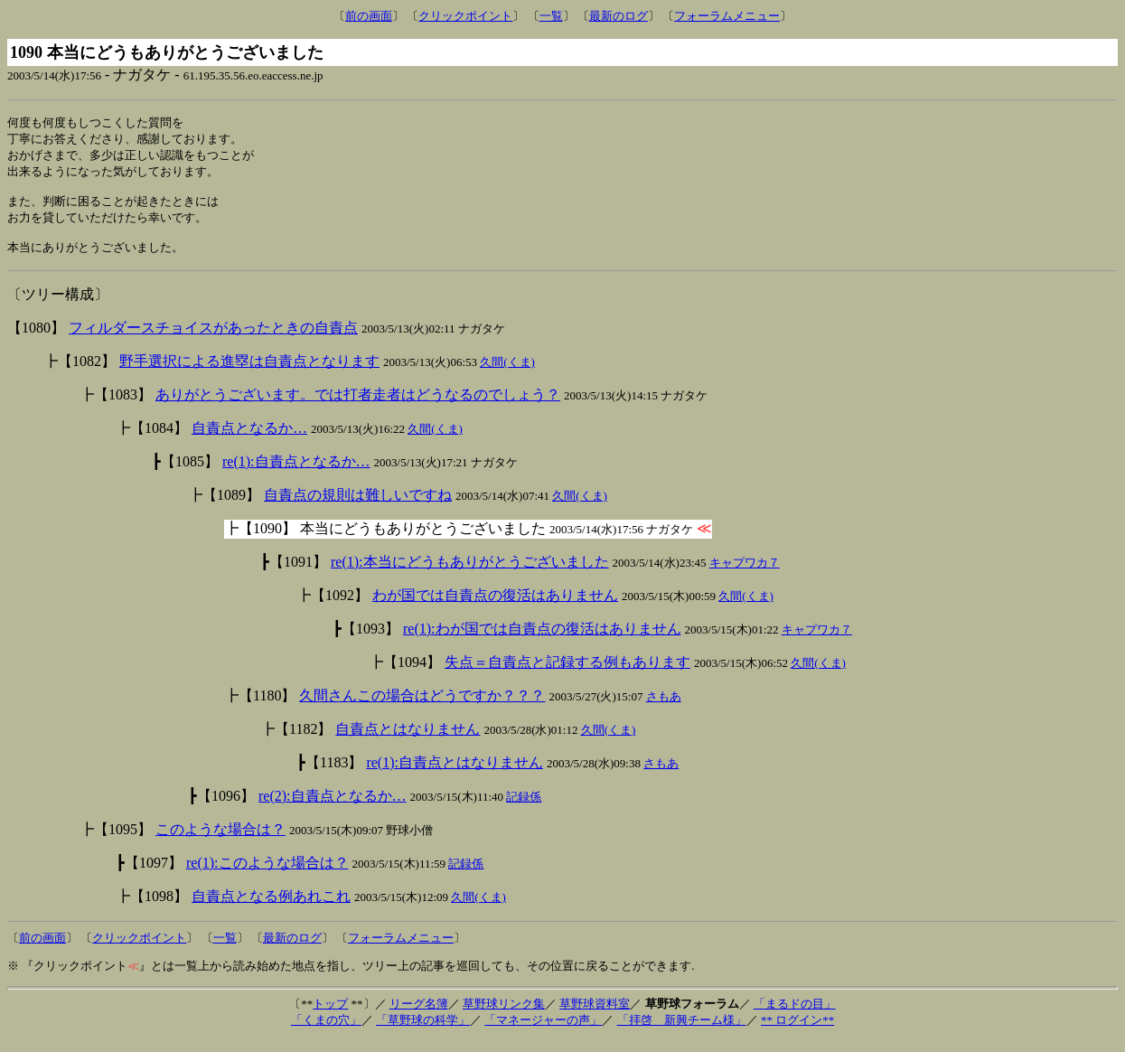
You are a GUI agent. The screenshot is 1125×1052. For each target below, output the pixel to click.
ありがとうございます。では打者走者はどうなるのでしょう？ (357, 406)
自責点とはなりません (407, 740)
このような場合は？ (220, 841)
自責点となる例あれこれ (271, 908)
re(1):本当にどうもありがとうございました (470, 573)
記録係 (523, 808)
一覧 (551, 16)
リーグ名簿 (418, 1015)
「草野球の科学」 (423, 1031)
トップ (330, 1015)
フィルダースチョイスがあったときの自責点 (213, 339)
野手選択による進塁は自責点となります (249, 372)
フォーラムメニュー (727, 16)
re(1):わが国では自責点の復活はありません (542, 640)
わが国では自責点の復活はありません (495, 607)
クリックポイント (465, 16)
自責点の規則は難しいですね (358, 506)
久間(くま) (507, 373)
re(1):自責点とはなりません (454, 774)
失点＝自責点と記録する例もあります (567, 673)
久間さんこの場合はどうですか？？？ (422, 707)
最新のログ (618, 16)
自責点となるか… (249, 439)
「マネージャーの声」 (543, 1031)
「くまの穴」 (326, 1031)
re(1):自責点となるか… (296, 473)
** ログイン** (797, 1031)
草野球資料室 (594, 1015)
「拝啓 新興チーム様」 (681, 1031)
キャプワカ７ (744, 574)
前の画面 (368, 16)
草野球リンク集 (504, 1015)
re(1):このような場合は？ (267, 874)
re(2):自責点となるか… (332, 807)
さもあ (663, 708)
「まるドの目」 (795, 1015)
